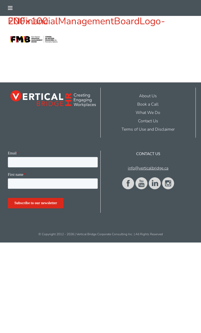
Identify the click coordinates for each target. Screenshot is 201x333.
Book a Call (148, 104)
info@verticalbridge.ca (148, 168)
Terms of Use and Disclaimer (148, 129)
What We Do (148, 113)
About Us (148, 96)
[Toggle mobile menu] (10, 8)
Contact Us (148, 121)
